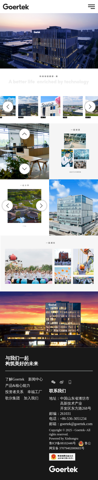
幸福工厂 (34, 392)
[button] (8, 106)
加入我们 (31, 398)
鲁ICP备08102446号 (62, 443)
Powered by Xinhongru (63, 438)
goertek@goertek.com (76, 424)
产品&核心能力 (17, 386)
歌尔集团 (12, 398)
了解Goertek (14, 379)
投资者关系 (14, 392)
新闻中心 (35, 379)
